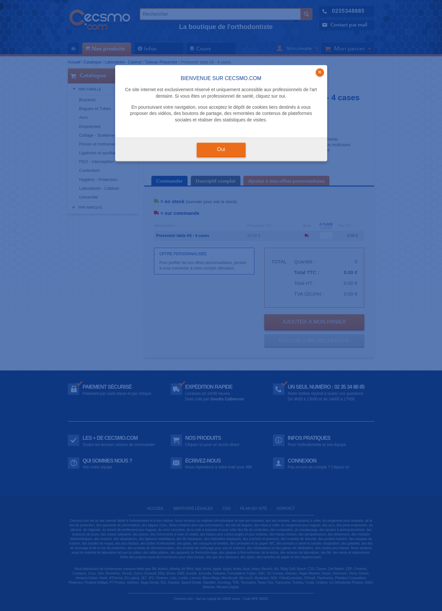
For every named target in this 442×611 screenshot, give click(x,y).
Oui (221, 149)
